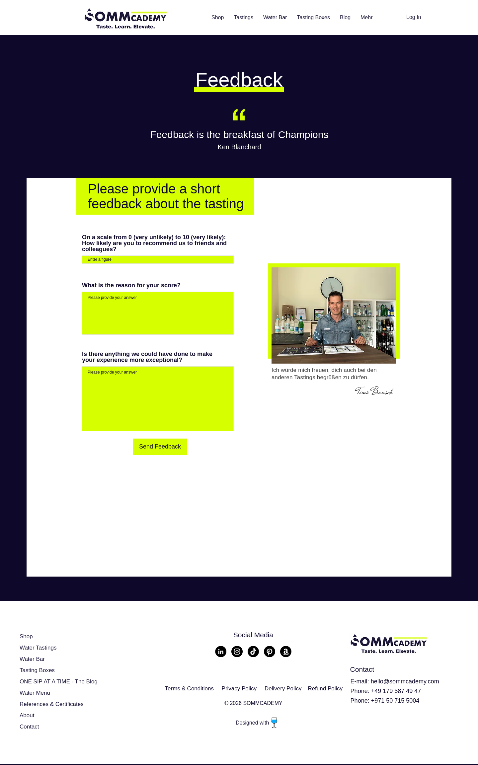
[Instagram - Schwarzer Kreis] (237, 651)
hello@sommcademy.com (405, 681)
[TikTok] (253, 651)
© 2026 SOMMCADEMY (253, 703)
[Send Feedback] (160, 447)
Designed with (253, 723)
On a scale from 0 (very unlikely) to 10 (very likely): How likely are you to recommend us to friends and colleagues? (154, 243)
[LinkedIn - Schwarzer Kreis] (220, 651)
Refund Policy (325, 688)
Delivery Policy (283, 688)
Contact (29, 727)
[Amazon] (285, 651)
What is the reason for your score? (131, 285)
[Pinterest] (269, 651)
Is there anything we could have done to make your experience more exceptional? (147, 357)
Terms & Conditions (189, 688)
